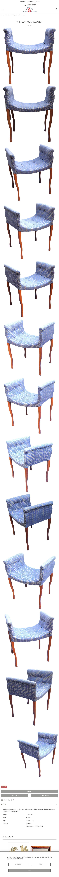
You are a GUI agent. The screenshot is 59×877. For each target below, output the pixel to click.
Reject (41, 864)
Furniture (8, 15)
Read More (18, 864)
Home (2, 15)
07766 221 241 (29, 5)
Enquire (29, 791)
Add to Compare (44, 795)
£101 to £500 (39, 826)
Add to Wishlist (15, 795)
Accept (30, 870)
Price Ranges (29, 826)
